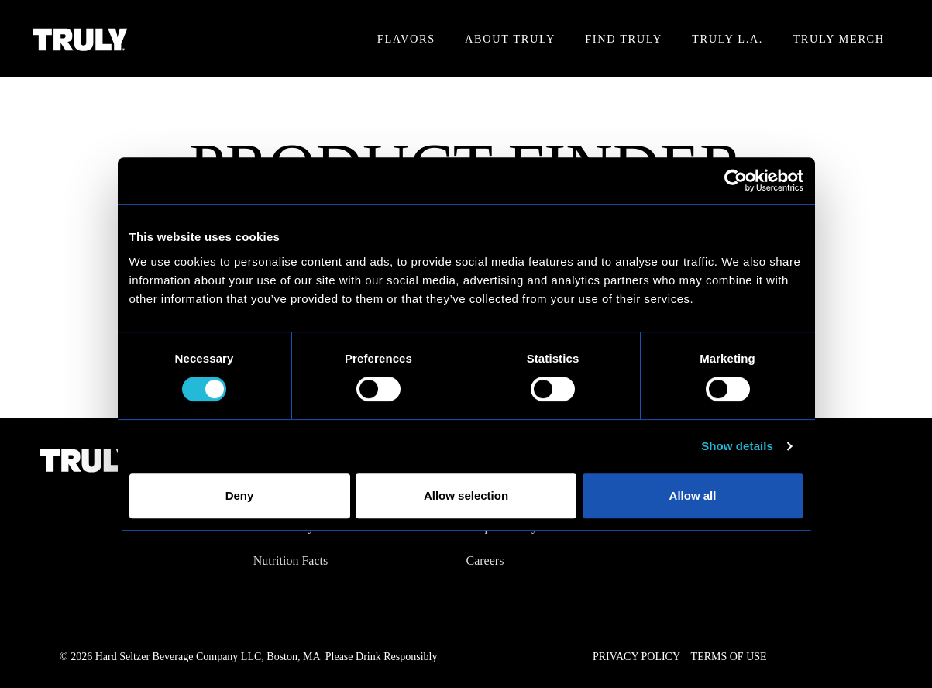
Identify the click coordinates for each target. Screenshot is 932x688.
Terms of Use (729, 656)
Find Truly (623, 39)
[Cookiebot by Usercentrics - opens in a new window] (735, 180)
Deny (239, 495)
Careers (485, 560)
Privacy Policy (636, 656)
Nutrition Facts (290, 560)
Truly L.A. (727, 39)
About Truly (510, 39)
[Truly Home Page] (80, 39)
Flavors (406, 39)
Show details (737, 445)
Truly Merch (838, 39)
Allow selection (466, 495)
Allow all (693, 495)
